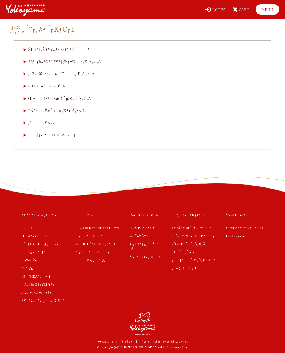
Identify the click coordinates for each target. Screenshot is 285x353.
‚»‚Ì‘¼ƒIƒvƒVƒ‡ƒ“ (37, 292)
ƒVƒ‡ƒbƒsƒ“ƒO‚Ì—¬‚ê (191, 227)
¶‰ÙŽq (29, 260)
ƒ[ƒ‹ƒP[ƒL (34, 251)
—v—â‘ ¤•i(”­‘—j (93, 235)
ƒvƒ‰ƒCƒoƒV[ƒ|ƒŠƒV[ (117, 341)
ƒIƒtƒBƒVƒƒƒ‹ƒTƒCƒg (245, 227)
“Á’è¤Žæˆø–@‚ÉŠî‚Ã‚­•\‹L (57, 110)
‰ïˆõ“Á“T (139, 235)
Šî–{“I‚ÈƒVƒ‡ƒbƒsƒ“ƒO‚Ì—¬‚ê (59, 49)
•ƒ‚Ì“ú (26, 227)
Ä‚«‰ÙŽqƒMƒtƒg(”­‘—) (97, 227)
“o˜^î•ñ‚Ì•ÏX (145, 256)
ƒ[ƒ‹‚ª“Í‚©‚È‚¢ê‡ (52, 134)
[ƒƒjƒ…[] (267, 9)
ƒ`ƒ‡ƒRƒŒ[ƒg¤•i (39, 243)
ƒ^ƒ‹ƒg (27, 268)
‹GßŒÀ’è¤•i (36, 276)
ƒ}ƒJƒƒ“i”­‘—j (92, 251)
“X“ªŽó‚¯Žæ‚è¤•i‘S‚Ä (43, 300)
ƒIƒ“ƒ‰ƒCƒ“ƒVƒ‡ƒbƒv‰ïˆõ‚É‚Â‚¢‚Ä (64, 61)
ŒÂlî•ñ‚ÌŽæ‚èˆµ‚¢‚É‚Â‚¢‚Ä (59, 98)
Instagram (235, 235)
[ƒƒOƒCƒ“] (215, 9)
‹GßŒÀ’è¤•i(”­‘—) (95, 243)
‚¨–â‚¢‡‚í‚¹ (184, 268)
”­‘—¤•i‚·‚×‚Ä (90, 260)
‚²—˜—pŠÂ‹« (41, 122)
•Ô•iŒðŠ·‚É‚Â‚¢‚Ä (46, 85)
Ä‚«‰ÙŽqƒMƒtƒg (38, 284)
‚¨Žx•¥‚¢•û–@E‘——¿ (193, 235)
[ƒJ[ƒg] (239, 9)
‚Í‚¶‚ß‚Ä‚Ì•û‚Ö (143, 227)
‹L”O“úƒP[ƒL (35, 235)
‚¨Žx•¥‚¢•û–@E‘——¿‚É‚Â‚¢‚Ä (61, 73)
